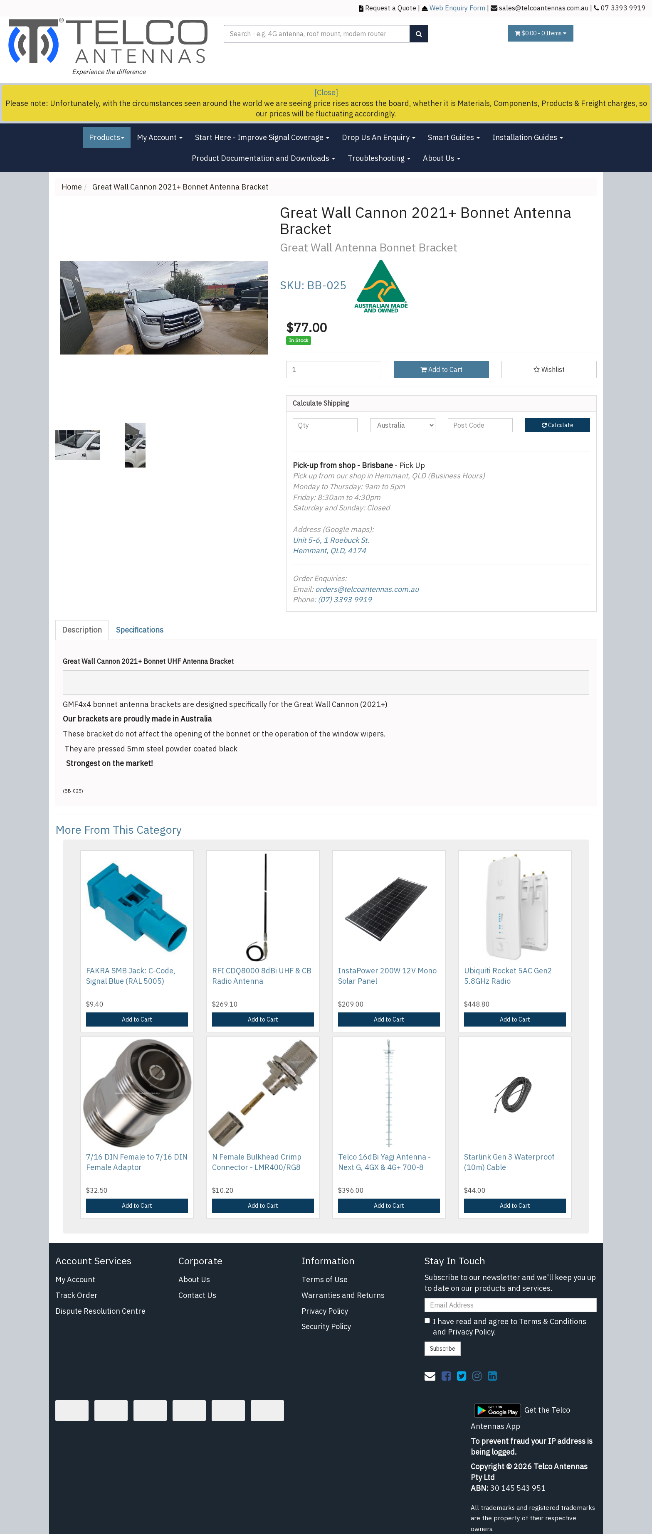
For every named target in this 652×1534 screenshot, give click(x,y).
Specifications (139, 630)
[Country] (402, 425)
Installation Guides (527, 137)
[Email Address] (511, 1305)
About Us (441, 158)
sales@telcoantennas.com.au (543, 7)
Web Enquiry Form (457, 7)
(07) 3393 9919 (345, 599)
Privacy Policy (324, 1311)
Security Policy (326, 1326)
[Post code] (480, 425)
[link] (446, 1376)
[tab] (82, 630)
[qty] (325, 425)
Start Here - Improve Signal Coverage (262, 137)
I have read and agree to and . (505, 1327)
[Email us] (430, 1376)
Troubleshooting (379, 158)
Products (106, 137)
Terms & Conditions (552, 1321)
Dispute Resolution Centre (100, 1311)
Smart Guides (454, 137)
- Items (540, 33)
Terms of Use (324, 1279)
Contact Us (197, 1295)
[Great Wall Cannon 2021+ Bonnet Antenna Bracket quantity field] (333, 369)
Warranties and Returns (343, 1295)
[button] (549, 369)
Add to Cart (441, 369)
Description (82, 630)
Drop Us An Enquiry (378, 137)
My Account (160, 137)
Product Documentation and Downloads (263, 158)
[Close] (326, 92)
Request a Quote (390, 7)
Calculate (557, 425)
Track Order (76, 1295)
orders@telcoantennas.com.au (367, 589)
